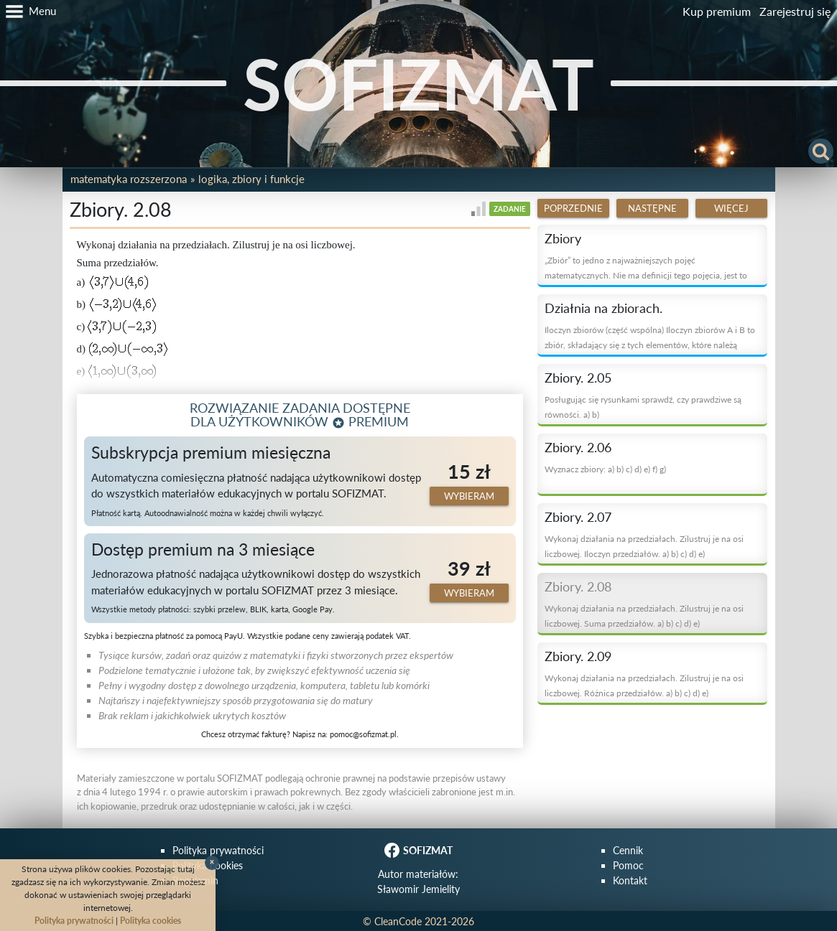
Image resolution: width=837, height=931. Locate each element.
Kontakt (630, 880)
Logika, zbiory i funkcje (251, 178)
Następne (652, 208)
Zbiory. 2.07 (578, 517)
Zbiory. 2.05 (578, 377)
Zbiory (563, 238)
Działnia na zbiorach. (603, 308)
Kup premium (717, 11)
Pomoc (628, 865)
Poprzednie (573, 208)
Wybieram (469, 496)
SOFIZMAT (418, 83)
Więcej (731, 208)
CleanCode (398, 921)
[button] (28, 11)
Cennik (628, 850)
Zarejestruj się (795, 11)
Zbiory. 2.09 (578, 656)
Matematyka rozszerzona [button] (128, 178)
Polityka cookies (150, 920)
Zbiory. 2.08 (578, 586)
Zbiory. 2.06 (578, 447)
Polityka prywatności (218, 850)
